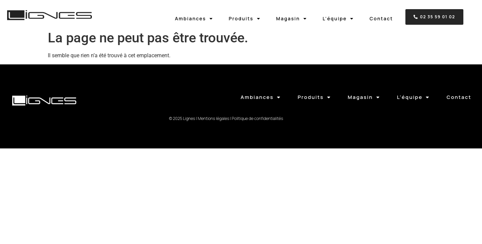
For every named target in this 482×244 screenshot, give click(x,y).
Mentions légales (213, 118)
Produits (245, 18)
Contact (381, 18)
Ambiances (194, 18)
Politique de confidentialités (257, 118)
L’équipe (338, 18)
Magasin (291, 18)
